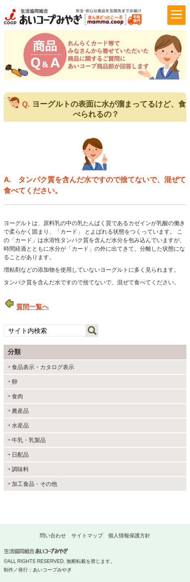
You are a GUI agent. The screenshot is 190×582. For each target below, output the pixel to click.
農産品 (20, 411)
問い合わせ (53, 536)
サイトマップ (87, 536)
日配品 (20, 454)
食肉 (17, 396)
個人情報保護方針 (129, 536)
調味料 (20, 469)
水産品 (20, 425)
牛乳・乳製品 (29, 440)
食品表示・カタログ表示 (43, 367)
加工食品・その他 (34, 484)
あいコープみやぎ (52, 570)
